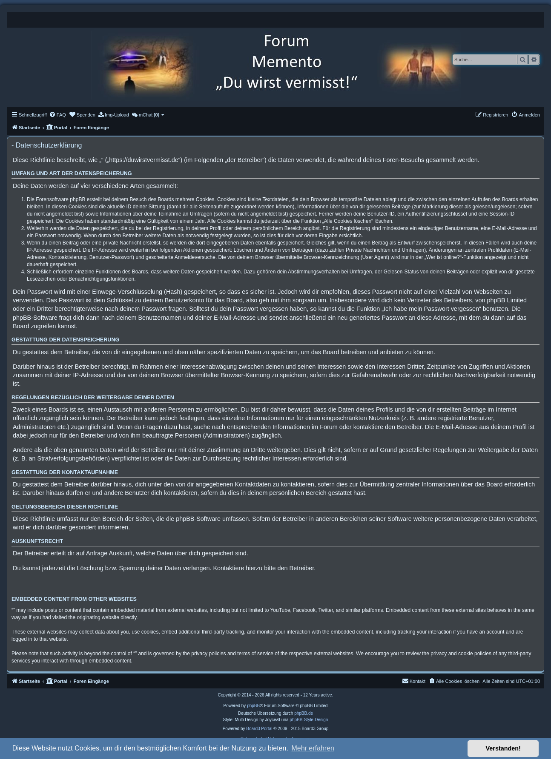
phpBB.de (303, 713)
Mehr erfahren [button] (312, 748)
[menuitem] (57, 115)
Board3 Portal (259, 728)
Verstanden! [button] (503, 748)
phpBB (253, 705)
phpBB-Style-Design (309, 719)
